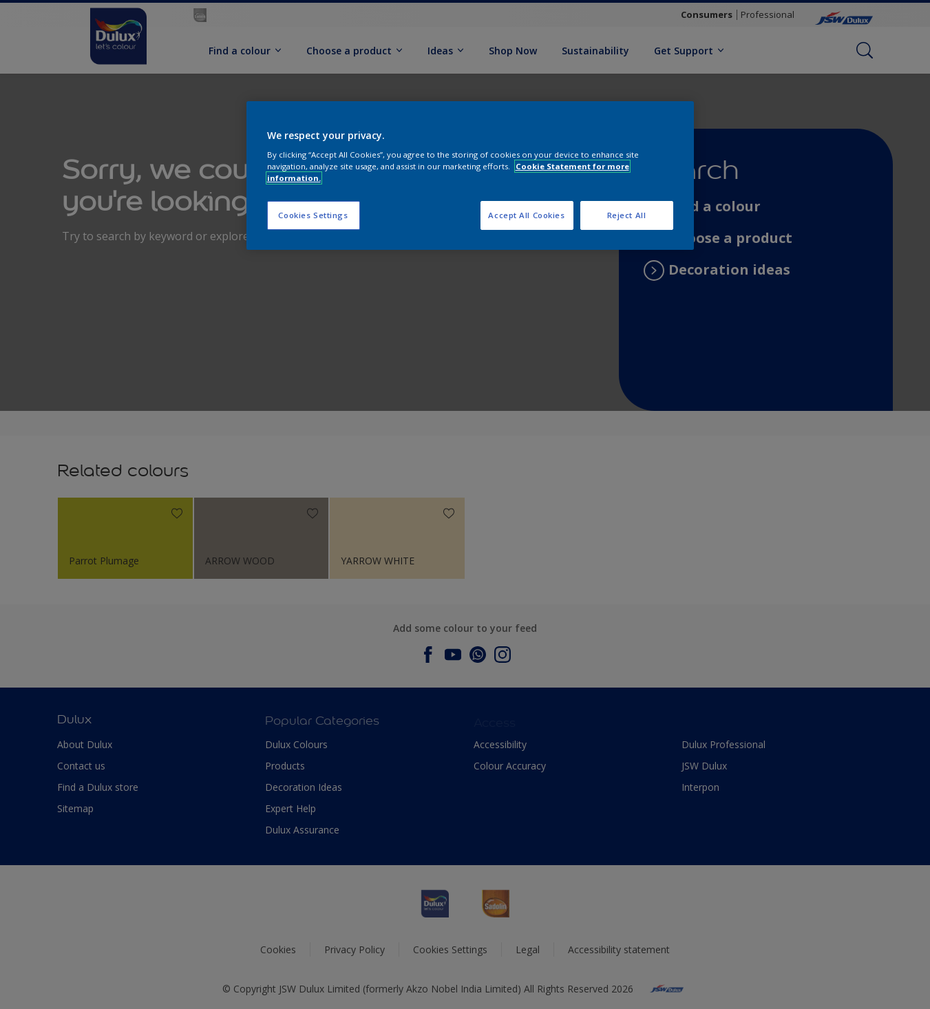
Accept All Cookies (526, 215)
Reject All (626, 215)
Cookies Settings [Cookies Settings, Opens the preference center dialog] (313, 215)
